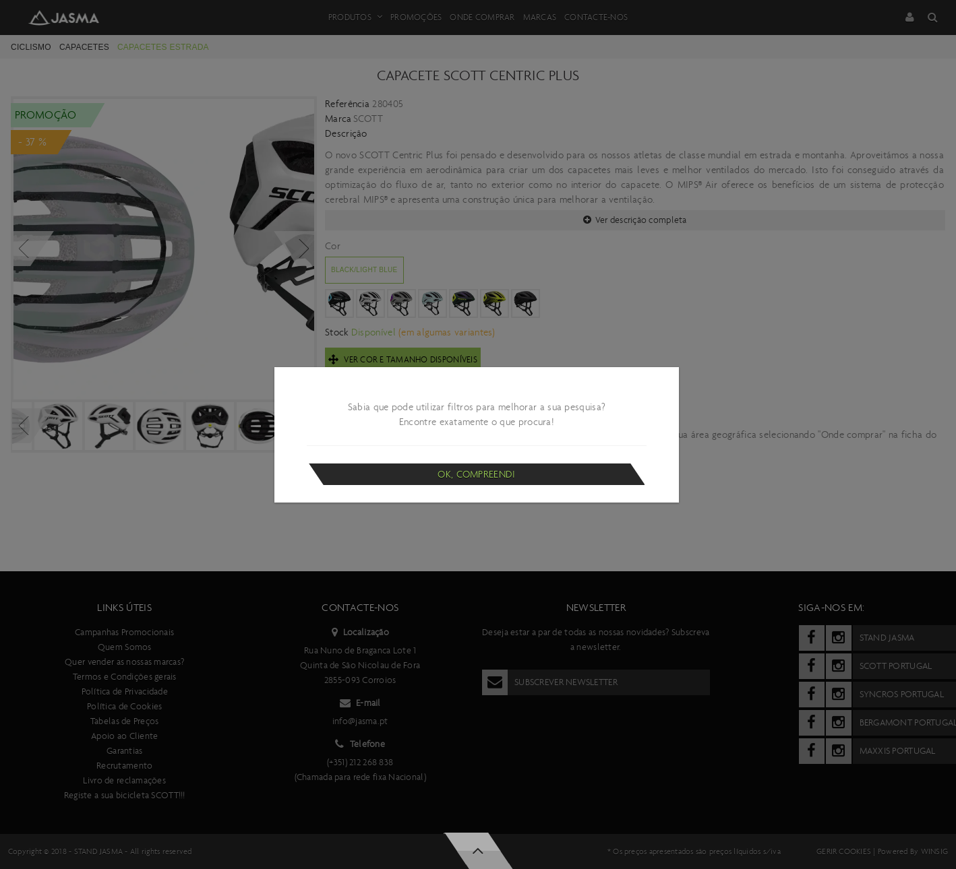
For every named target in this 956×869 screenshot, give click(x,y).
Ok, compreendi (476, 474)
